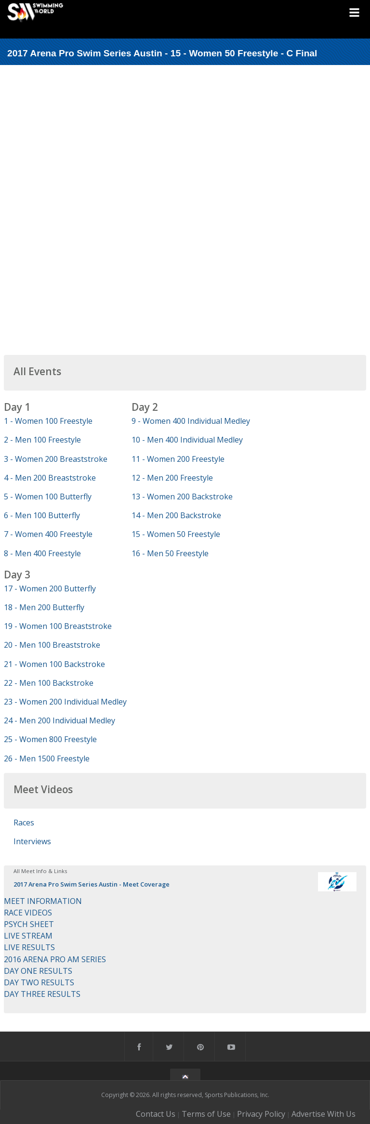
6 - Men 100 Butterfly (42, 515)
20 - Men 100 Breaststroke (52, 645)
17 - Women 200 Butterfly (50, 588)
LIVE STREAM (28, 935)
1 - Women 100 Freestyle (48, 421)
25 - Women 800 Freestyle (50, 739)
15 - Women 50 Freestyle (176, 534)
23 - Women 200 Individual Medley (65, 701)
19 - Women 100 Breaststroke (58, 626)
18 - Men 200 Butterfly (44, 607)
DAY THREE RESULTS (42, 994)
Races (23, 822)
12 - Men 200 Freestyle (172, 477)
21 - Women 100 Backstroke (54, 664)
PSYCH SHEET (29, 924)
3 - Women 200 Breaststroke (55, 459)
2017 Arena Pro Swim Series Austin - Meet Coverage (91, 884)
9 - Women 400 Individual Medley (191, 421)
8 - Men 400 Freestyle (42, 553)
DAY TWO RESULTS (39, 982)
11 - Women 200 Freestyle (178, 459)
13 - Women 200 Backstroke (182, 496)
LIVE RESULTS (29, 947)
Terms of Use (206, 1114)
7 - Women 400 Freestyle (48, 534)
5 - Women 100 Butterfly (48, 496)
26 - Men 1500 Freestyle (47, 758)
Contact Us (155, 1114)
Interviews (32, 841)
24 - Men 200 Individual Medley (59, 720)
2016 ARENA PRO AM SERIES (55, 959)
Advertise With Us (323, 1114)
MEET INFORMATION (43, 901)
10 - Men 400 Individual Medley (187, 439)
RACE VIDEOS (28, 912)
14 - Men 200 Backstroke (176, 515)
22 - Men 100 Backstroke (48, 683)
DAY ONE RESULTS (38, 971)
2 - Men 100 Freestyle (42, 439)
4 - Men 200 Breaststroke (50, 477)
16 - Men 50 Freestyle (170, 553)
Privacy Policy (261, 1114)
